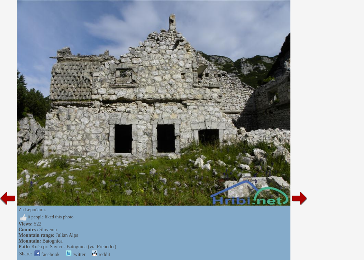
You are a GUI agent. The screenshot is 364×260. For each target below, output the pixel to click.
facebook (47, 254)
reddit (101, 254)
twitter (76, 254)
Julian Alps (67, 235)
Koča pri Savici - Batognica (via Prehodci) (73, 246)
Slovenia (48, 229)
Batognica (52, 241)
